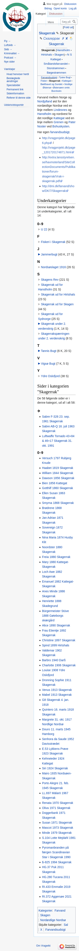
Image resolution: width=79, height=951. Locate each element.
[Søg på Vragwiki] (68, 22)
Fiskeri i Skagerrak (53, 242)
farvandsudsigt (59, 132)
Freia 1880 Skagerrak (56, 557)
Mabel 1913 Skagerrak (57, 694)
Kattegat (55, 59)
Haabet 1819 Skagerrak (57, 468)
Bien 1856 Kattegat (54, 483)
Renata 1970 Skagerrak (57, 803)
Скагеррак (51, 38)
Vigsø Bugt (48, 363)
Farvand (60, 910)
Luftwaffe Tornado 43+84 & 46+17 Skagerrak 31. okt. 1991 (58, 440)
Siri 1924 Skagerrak (55, 768)
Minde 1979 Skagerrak (57, 832)
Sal (66, 924)
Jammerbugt (49, 254)
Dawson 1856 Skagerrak (58, 478)
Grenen (59, 122)
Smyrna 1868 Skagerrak (58, 503)
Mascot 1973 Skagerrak (57, 827)
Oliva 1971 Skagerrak (56, 808)
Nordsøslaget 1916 (53, 267)
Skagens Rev (49, 279)
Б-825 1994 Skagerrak (56, 862)
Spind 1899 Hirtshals (55, 645)
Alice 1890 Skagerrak (56, 625)
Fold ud (68, 27)
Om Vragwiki (43, 945)
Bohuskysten (60, 126)
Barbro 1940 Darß (54, 660)
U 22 (44, 229)
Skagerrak (47, 33)
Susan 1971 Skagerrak (57, 822)
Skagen (59, 54)
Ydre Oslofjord (50, 376)
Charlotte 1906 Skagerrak (59, 665)
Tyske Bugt (65, 77)
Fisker (44, 80)
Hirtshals (46, 54)
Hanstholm (63, 50)
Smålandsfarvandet (56, 63)
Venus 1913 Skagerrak (57, 690)
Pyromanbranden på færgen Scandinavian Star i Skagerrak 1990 (56, 852)
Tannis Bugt (48, 351)
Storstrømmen (55, 68)
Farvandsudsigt (49, 77)
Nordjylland (44, 101)
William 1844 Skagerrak (57, 473)
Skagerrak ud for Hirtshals (58, 294)
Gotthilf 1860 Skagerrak (57, 488)
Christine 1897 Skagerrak (58, 640)
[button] (68, 27)
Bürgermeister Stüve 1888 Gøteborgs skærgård (55, 615)
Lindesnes (60, 110)
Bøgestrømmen (56, 72)
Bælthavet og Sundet (51, 84)
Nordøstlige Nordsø (53, 920)
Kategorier (45, 910)
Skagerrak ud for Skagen (57, 304)
